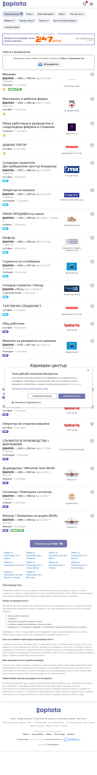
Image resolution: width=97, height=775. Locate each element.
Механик (10, 74)
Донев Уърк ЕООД (72, 305)
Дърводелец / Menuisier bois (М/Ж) (29, 486)
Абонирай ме (51, 64)
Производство (12, 14)
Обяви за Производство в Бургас (79, 579)
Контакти (85, 742)
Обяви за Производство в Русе (14, 588)
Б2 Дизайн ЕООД (71, 111)
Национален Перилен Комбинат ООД (72, 259)
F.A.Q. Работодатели (56, 747)
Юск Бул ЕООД (71, 182)
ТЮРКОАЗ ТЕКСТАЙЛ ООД (71, 209)
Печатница (60, 758)
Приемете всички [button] (71, 396)
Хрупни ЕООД (72, 523)
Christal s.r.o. (72, 497)
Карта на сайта (88, 747)
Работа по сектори (10, 747)
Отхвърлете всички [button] (40, 396)
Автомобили (36, 758)
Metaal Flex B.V (71, 283)
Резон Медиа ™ (53, 769)
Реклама (63, 750)
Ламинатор (12, 421)
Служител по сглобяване (23, 271)
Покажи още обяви (48, 567)
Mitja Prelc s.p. (72, 136)
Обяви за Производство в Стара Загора (34, 589)
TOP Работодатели (73, 747)
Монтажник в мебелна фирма (27, 99)
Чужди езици (28, 20)
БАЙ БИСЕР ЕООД (72, 235)
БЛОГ (30, 747)
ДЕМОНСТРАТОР (16, 149)
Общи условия (22, 742)
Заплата (46, 20)
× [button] (88, 370)
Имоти (24, 758)
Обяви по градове (37, 750)
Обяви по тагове (52, 750)
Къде (29, 14)
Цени (9, 742)
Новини (72, 758)
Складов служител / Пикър (25, 295)
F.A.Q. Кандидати (40, 747)
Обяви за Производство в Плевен (57, 589)
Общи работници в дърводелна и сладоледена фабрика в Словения (29, 128)
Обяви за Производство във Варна (58, 579)
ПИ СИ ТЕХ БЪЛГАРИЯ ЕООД (71, 465)
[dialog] (48, 387)
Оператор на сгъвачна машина (28, 439)
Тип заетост (80, 14)
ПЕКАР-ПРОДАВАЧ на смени (25, 223)
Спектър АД (72, 340)
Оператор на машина (20, 199)
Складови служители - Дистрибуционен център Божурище (23, 171)
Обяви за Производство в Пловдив (34, 579)
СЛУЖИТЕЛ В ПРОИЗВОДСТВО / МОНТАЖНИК (28, 458)
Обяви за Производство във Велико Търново (13, 599)
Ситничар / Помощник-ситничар (30, 512)
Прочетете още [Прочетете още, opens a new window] (75, 384)
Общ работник (15, 334)
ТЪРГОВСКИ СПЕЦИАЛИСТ (24, 316)
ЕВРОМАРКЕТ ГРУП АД (72, 158)
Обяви (49, 758)
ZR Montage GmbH (72, 86)
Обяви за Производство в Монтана (34, 599)
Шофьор (9, 247)
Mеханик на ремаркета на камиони (24, 353)
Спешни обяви (12, 27)
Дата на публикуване (69, 20)
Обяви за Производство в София (12, 579)
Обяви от (9, 20)
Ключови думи (47, 14)
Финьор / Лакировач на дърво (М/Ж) (28, 538)
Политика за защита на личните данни (55, 742)
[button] (48, 388)
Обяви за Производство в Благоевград (79, 589)
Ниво (64, 14)
